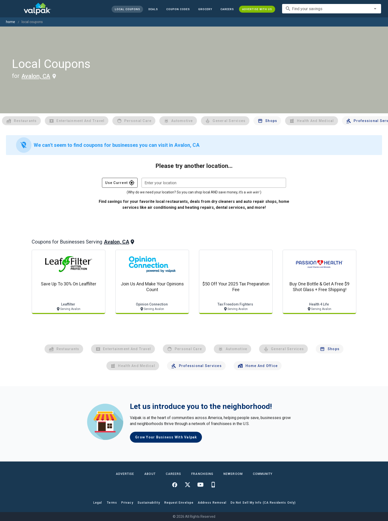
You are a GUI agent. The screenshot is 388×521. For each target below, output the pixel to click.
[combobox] (331, 8)
